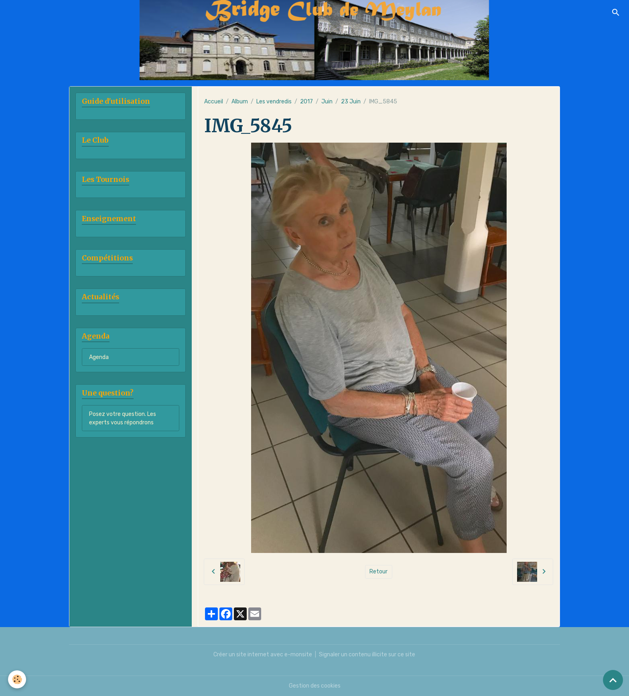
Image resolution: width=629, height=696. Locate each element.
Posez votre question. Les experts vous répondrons (122, 418)
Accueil (213, 101)
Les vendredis (274, 101)
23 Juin (351, 101)
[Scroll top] (613, 680)
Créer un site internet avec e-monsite (262, 654)
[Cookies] (17, 679)
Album (239, 101)
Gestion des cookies (315, 685)
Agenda (99, 357)
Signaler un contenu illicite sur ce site (367, 654)
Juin (327, 101)
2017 (306, 101)
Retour (378, 571)
